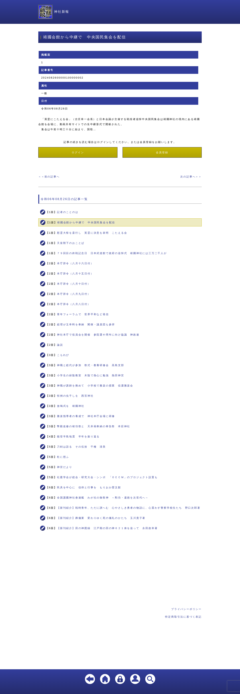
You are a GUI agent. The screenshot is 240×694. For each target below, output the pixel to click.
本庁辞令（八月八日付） (74, 304)
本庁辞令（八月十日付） (74, 283)
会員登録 (162, 152)
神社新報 (53, 11)
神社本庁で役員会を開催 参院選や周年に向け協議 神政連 (98, 334)
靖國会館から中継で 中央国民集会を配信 (86, 222)
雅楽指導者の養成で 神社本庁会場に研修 (86, 416)
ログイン (78, 152)
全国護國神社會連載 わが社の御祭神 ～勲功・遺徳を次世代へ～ (103, 497)
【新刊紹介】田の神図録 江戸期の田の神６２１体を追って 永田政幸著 (107, 528)
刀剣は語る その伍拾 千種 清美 (81, 446)
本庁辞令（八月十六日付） (75, 263)
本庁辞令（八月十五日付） (75, 273)
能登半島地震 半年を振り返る (78, 436)
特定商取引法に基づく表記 (183, 616)
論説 (60, 344)
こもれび (63, 355)
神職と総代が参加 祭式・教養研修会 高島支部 (90, 365)
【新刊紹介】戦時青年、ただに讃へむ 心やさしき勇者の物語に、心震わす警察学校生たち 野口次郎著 (128, 507)
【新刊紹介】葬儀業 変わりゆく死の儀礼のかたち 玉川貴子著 (101, 517)
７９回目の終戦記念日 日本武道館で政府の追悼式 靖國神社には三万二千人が (112, 253)
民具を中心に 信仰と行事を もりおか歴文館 (89, 487)
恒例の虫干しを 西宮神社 (75, 395)
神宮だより (64, 467)
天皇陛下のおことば (70, 243)
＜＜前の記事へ (49, 176)
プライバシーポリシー (186, 609)
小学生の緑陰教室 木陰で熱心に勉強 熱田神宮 (90, 375)
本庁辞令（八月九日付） (74, 293)
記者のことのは (67, 212)
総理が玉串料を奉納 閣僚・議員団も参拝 (86, 324)
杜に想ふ (63, 456)
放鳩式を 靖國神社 (70, 405)
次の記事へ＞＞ (191, 176)
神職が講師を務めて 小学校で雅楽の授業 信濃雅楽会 (95, 385)
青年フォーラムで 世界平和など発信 (83, 314)
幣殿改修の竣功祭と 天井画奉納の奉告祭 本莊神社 (93, 426)
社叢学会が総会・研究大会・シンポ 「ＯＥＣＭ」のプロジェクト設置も (107, 477)
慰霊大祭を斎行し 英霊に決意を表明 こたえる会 (92, 232)
